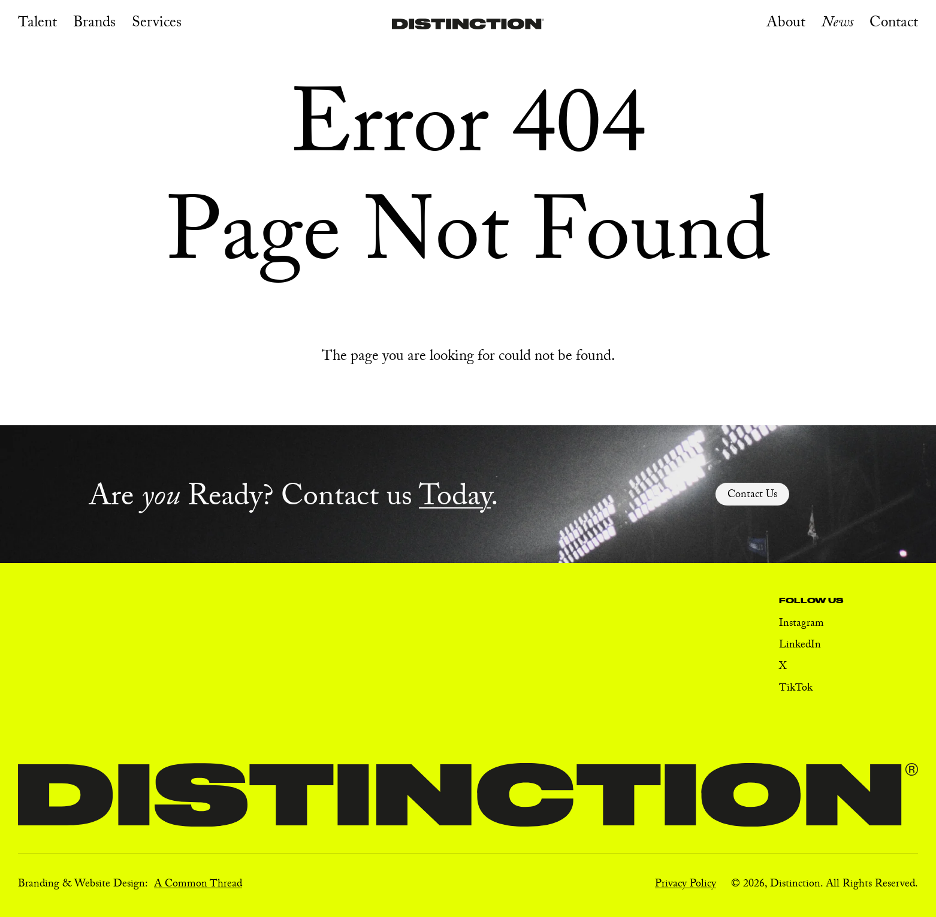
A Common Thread (198, 885)
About (785, 24)
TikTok (796, 689)
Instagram (801, 624)
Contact (893, 24)
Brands (94, 24)
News (837, 24)
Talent (37, 24)
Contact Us (752, 495)
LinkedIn (800, 646)
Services (157, 24)
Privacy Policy (685, 885)
